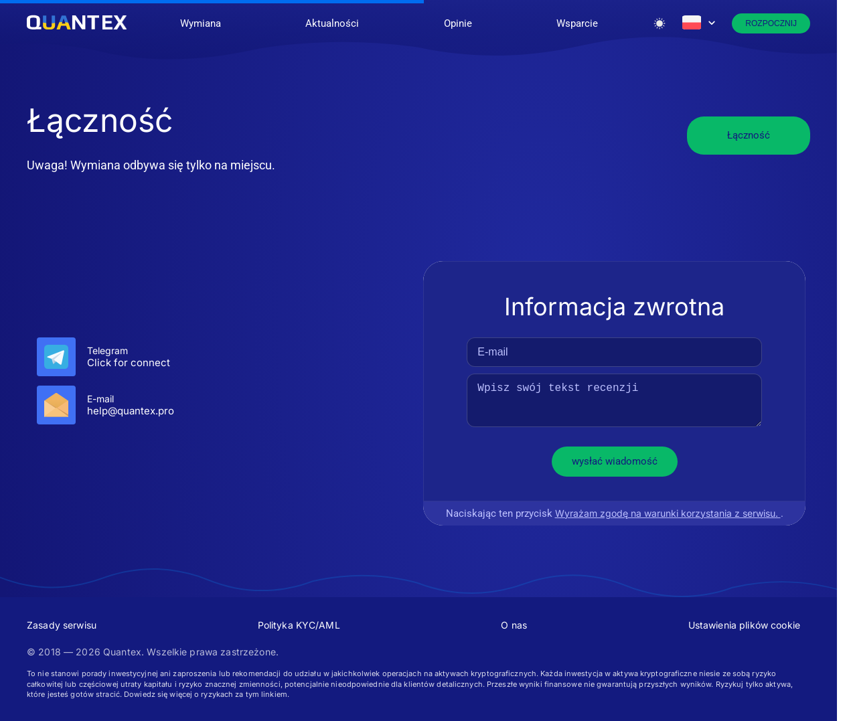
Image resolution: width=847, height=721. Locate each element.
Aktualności (332, 23)
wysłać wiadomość (615, 461)
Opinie (458, 23)
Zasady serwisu (61, 625)
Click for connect (128, 362)
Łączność (748, 135)
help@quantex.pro (130, 410)
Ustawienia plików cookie (744, 625)
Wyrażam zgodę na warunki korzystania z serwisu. (667, 513)
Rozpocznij (771, 23)
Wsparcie (577, 23)
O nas (514, 625)
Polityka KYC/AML (299, 625)
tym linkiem (266, 694)
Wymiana (200, 23)
